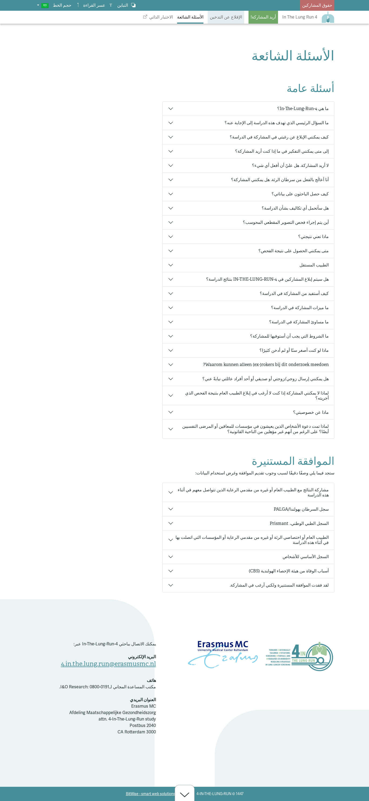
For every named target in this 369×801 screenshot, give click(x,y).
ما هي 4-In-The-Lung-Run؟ (303, 108)
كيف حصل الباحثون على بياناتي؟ (300, 194)
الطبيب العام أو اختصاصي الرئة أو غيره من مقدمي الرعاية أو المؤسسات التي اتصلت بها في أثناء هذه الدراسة (252, 540)
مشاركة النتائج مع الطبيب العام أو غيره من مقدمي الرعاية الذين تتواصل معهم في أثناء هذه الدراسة (253, 492)
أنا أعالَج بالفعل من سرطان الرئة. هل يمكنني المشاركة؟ (280, 179)
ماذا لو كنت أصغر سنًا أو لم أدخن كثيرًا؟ (294, 350)
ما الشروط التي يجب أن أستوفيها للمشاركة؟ (289, 336)
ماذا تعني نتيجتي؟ (313, 236)
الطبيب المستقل (314, 265)
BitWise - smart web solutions (150, 794)
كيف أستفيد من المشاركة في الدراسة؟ (294, 293)
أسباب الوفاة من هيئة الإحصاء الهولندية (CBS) (289, 571)
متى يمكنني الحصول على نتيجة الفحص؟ (293, 251)
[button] (43, 5)
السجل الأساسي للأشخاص (306, 556)
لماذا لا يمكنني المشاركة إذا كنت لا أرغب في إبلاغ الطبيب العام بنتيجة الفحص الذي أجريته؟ (257, 395)
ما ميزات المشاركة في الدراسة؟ (300, 307)
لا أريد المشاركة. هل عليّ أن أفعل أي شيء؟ (290, 165)
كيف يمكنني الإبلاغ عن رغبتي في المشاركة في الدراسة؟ (279, 137)
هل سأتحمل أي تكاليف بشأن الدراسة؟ (295, 208)
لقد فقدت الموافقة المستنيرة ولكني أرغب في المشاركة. (279, 585)
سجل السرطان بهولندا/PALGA (301, 509)
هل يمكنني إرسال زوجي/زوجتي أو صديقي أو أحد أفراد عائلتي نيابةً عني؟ (265, 379)
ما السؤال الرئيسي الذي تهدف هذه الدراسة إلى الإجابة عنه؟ (277, 123)
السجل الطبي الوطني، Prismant (299, 523)
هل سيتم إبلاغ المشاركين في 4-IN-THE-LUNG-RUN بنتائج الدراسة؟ (267, 279)
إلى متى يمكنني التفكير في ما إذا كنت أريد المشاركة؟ (282, 151)
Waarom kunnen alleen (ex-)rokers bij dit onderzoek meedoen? (266, 364)
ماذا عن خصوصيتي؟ (311, 412)
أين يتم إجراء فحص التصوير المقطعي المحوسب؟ (286, 222)
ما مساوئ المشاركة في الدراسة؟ (299, 322)
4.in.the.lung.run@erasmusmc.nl (108, 664)
